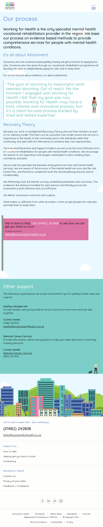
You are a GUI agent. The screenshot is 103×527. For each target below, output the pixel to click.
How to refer (10, 451)
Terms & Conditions (38, 522)
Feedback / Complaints (16, 485)
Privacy (69, 522)
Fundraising (9, 461)
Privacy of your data (14, 481)
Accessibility (56, 522)
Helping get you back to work (19, 456)
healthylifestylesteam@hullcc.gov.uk (23, 326)
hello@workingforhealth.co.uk (25, 234)
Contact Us (9, 476)
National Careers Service (17, 353)
